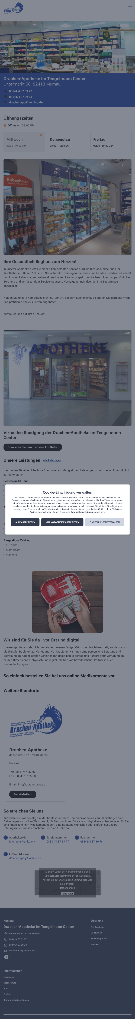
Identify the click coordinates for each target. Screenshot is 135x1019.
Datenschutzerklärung (82, 512)
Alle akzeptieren (25, 522)
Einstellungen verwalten (105, 522)
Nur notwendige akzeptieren (62, 522)
